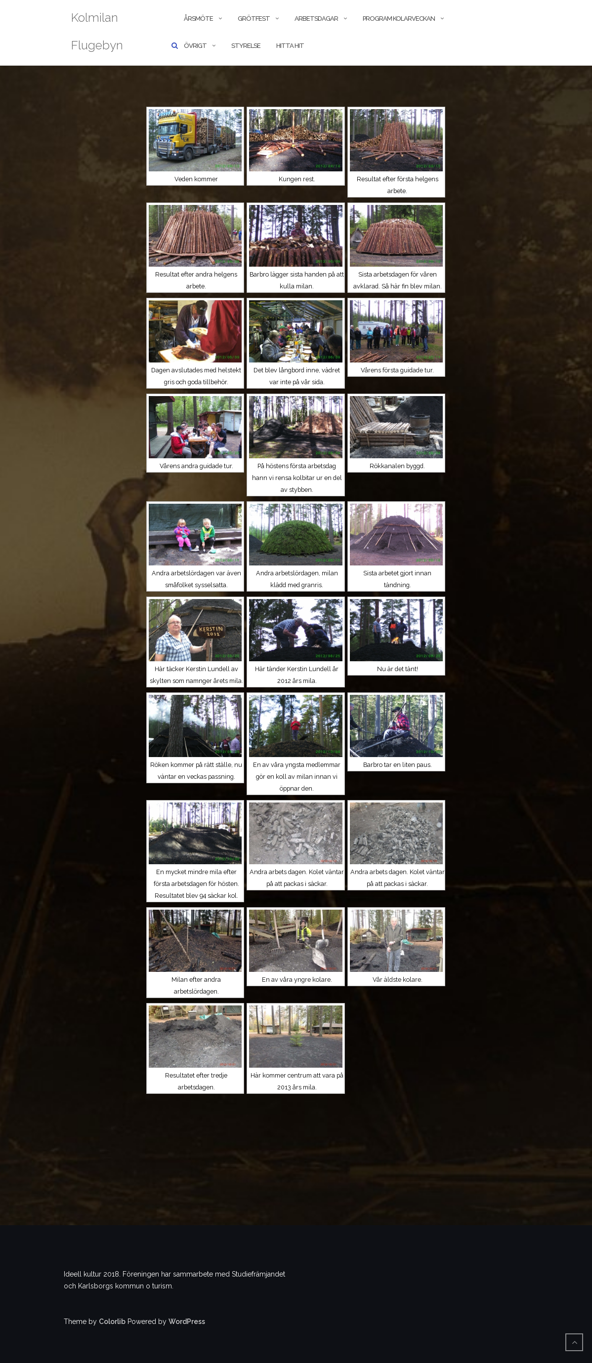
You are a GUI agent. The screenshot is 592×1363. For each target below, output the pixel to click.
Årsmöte (198, 18)
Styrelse (245, 45)
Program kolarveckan (399, 18)
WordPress (187, 1321)
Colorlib (112, 1321)
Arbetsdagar (316, 18)
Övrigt (195, 45)
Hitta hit (290, 45)
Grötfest (254, 18)
